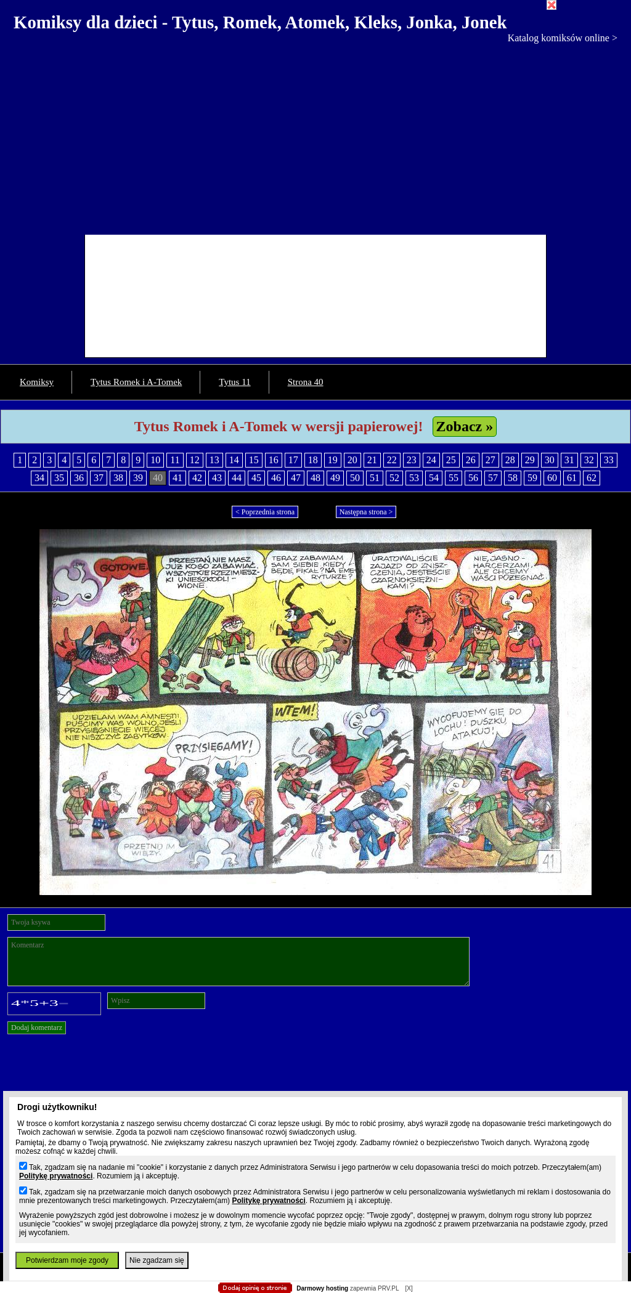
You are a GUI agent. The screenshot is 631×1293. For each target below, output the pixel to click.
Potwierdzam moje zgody (67, 1260)
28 (510, 460)
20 (352, 460)
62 (591, 477)
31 (569, 460)
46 (276, 477)
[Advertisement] (315, 136)
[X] (408, 1288)
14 (234, 460)
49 (335, 477)
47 (296, 477)
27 (490, 460)
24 (431, 460)
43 (217, 477)
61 (572, 477)
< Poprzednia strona (265, 512)
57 (493, 477)
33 (609, 460)
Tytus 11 (234, 382)
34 (39, 477)
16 (274, 460)
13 (214, 460)
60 (552, 477)
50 (355, 477)
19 (333, 460)
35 (59, 477)
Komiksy (37, 382)
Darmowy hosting (322, 1288)
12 (195, 460)
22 (392, 460)
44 (237, 477)
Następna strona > (366, 512)
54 (434, 477)
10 (155, 460)
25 (451, 460)
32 (589, 460)
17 (293, 460)
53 (414, 477)
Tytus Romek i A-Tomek (136, 382)
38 (118, 477)
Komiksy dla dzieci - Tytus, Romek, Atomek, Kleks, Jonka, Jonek (260, 22)
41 (177, 477)
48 (315, 477)
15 (254, 460)
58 (513, 477)
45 (256, 477)
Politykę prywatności (55, 1176)
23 (412, 460)
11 (174, 460)
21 (372, 460)
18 (313, 460)
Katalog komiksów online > (562, 38)
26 (471, 460)
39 (138, 477)
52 (394, 477)
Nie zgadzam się (156, 1260)
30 (550, 460)
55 (453, 477)
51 (375, 477)
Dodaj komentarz (36, 1027)
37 (99, 477)
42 (197, 477)
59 (532, 477)
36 (79, 477)
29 (530, 460)
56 (473, 477)
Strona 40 (306, 382)
